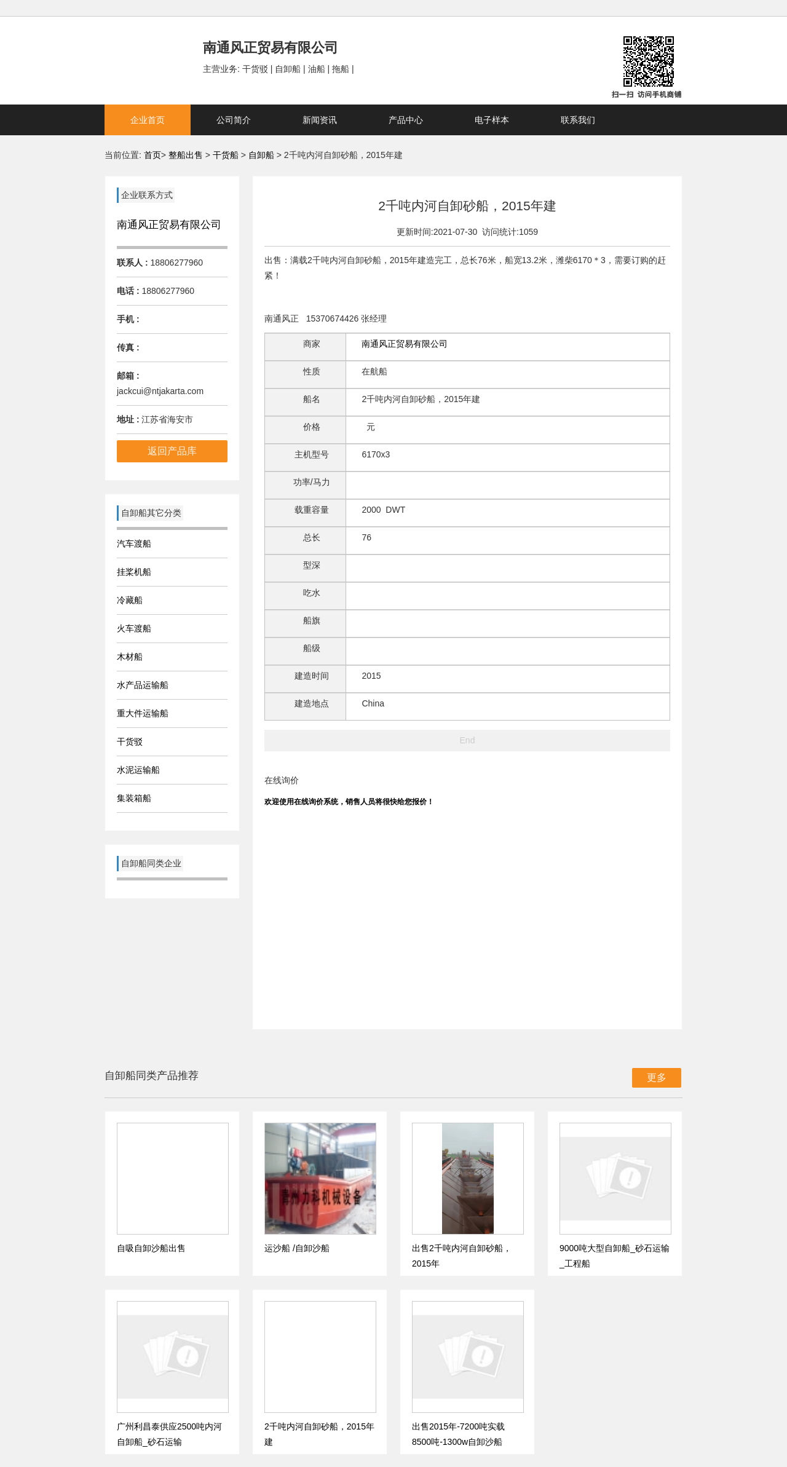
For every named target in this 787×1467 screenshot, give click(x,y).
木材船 (130, 657)
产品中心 (406, 120)
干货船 (226, 155)
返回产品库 (172, 451)
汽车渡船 (134, 543)
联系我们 (578, 120)
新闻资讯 (320, 120)
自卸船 (261, 155)
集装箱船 (134, 798)
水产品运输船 (142, 685)
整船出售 (185, 155)
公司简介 (233, 120)
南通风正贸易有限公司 (169, 225)
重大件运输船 (142, 713)
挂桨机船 (134, 572)
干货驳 (130, 741)
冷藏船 (130, 600)
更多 (656, 1077)
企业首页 (147, 120)
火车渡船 (134, 628)
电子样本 (492, 120)
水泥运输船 (138, 770)
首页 (152, 155)
